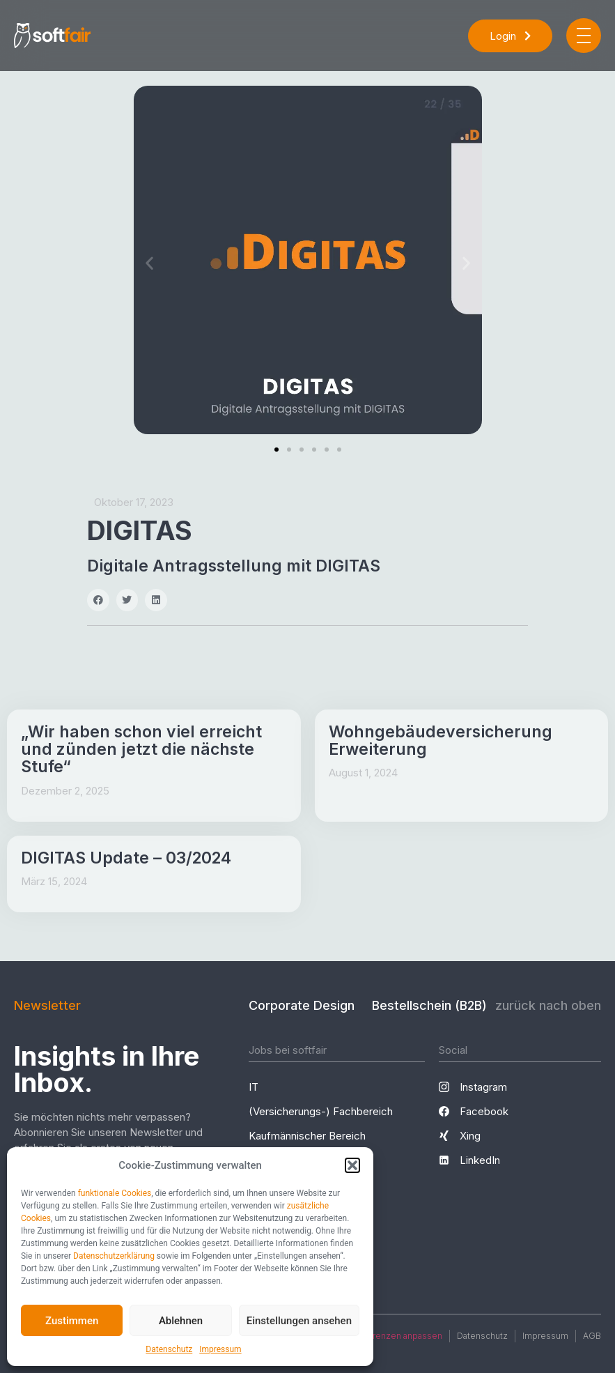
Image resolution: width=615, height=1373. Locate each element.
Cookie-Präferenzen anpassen (380, 1335)
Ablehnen (181, 1320)
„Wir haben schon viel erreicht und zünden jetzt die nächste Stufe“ (141, 749)
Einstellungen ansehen (299, 1320)
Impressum (220, 1349)
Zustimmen (71, 1320)
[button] (352, 1165)
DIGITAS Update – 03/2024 (126, 858)
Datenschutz (169, 1349)
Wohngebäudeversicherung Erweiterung (440, 740)
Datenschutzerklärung (114, 1256)
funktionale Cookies (115, 1193)
